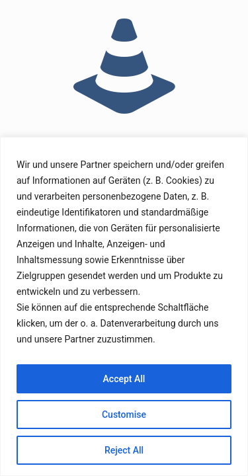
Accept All (124, 379)
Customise (124, 414)
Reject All (124, 450)
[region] (124, 306)
